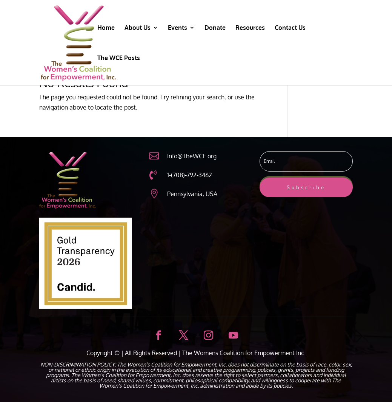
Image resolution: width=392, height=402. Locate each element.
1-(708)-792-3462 (189, 175)
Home (106, 28)
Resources (250, 28)
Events (177, 28)
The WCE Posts (118, 58)
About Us (138, 28)
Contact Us (290, 28)
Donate (215, 28)
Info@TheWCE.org (192, 156)
